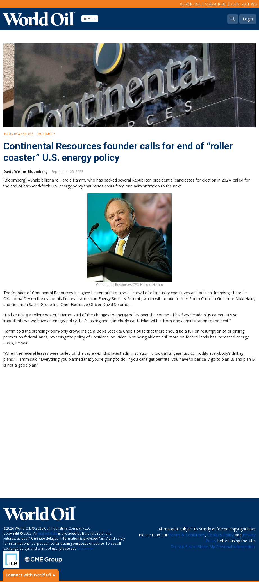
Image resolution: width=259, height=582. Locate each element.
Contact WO (244, 3)
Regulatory (46, 134)
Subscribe (215, 3)
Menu (89, 18)
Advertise (190, 3)
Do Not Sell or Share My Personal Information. (213, 546)
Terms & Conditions (187, 534)
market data (47, 533)
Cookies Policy (220, 534)
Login (248, 19)
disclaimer (85, 548)
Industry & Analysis (18, 134)
